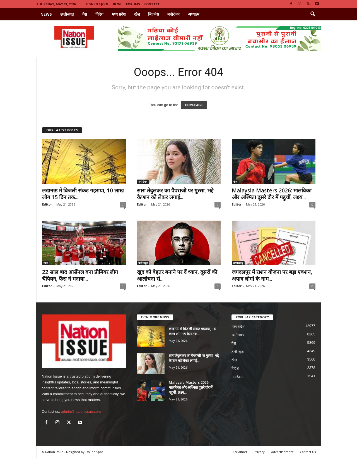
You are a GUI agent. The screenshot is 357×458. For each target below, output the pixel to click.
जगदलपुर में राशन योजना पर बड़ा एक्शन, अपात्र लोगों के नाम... (272, 275)
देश (84, 14)
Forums (133, 4)
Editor (47, 204)
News (46, 14)
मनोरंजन (173, 14)
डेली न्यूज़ (143, 263)
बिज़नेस (153, 14)
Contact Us (308, 452)
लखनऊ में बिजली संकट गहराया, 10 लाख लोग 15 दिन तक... (83, 194)
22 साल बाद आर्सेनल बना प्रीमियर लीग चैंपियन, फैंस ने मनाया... (80, 275)
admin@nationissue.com (81, 411)
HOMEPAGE (193, 105)
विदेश (99, 14)
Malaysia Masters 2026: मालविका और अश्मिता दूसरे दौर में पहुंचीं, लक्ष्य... (272, 194)
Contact (152, 4)
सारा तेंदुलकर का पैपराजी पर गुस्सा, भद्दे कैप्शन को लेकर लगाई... (175, 194)
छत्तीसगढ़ (67, 14)
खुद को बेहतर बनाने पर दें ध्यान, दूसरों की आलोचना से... (177, 275)
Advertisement (282, 452)
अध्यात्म (193, 14)
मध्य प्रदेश (119, 14)
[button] (313, 14)
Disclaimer (239, 452)
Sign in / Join (96, 4)
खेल (137, 14)
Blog (117, 4)
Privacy (259, 452)
